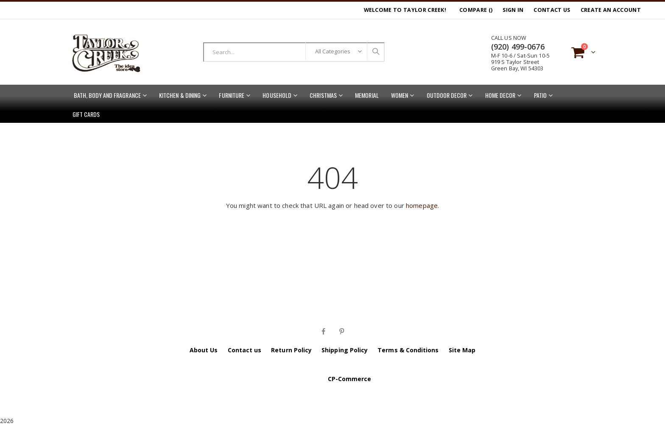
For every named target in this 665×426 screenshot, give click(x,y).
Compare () (475, 10)
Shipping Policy (344, 350)
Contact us (245, 350)
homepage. (422, 205)
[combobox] (294, 52)
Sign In (513, 10)
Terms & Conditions (408, 350)
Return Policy (291, 350)
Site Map (462, 350)
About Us (204, 350)
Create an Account (611, 10)
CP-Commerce (350, 379)
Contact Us (552, 10)
